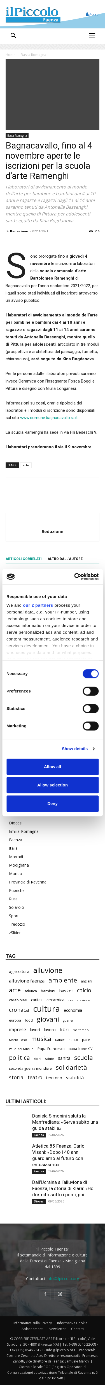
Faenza (15, 839)
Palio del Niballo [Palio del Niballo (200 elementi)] (21, 1049)
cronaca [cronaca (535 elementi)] (19, 1010)
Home (10, 54)
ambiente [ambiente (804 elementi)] (62, 980)
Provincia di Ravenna (27, 882)
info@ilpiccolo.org (63, 1278)
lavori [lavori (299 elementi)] (35, 1029)
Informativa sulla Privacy (32, 1323)
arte (26, 465)
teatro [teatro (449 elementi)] (34, 1077)
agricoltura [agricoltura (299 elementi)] (19, 971)
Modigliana (19, 865)
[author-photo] (52, 522)
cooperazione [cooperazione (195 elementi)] (79, 1000)
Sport (14, 915)
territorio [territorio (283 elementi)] (54, 1077)
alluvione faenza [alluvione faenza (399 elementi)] (27, 981)
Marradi (16, 856)
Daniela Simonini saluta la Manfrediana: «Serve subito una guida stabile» (65, 1122)
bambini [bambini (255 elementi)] (48, 990)
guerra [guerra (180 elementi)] (68, 1020)
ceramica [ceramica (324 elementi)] (55, 999)
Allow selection (52, 785)
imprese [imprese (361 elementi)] (17, 1030)
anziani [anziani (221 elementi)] (86, 981)
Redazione (19, 231)
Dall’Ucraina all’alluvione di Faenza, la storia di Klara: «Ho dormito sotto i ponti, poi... (63, 1188)
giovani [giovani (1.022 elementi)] (48, 1019)
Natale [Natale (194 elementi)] (60, 1040)
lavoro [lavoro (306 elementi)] (50, 1029)
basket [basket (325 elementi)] (66, 990)
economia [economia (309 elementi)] (73, 1010)
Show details (75, 748)
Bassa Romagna (33, 54)
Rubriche (17, 890)
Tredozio (17, 924)
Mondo (15, 873)
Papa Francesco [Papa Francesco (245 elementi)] (51, 1048)
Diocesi (15, 823)
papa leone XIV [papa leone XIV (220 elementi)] (80, 1048)
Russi (13, 898)
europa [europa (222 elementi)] (15, 1020)
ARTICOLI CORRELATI (24, 559)
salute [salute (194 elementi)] (49, 1058)
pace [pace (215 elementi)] (86, 1039)
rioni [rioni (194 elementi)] (37, 1058)
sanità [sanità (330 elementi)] (64, 1058)
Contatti (77, 1328)
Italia (13, 848)
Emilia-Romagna (24, 831)
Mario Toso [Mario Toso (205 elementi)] (18, 1040)
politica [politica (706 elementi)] (19, 1057)
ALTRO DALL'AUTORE (65, 559)
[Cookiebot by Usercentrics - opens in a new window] (75, 576)
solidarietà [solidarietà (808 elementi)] (71, 1067)
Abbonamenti (32, 1328)
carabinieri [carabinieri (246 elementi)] (18, 999)
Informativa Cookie (72, 1323)
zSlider (15, 932)
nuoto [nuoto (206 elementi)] (73, 1039)
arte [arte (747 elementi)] (15, 990)
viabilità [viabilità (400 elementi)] (75, 1077)
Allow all (52, 766)
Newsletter (57, 1328)
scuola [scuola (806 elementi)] (83, 1057)
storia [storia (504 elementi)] (16, 1077)
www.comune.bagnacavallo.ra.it (49, 417)
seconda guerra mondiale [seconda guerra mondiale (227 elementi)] (30, 1068)
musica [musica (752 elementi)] (41, 1039)
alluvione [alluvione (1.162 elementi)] (47, 970)
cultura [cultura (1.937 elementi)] (46, 1009)
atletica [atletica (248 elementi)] (31, 990)
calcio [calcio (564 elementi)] (84, 990)
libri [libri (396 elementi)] (64, 1029)
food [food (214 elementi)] (29, 1020)
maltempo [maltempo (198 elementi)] (81, 1030)
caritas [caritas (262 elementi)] (37, 999)
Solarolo (16, 907)
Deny (52, 803)
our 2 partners (38, 605)
